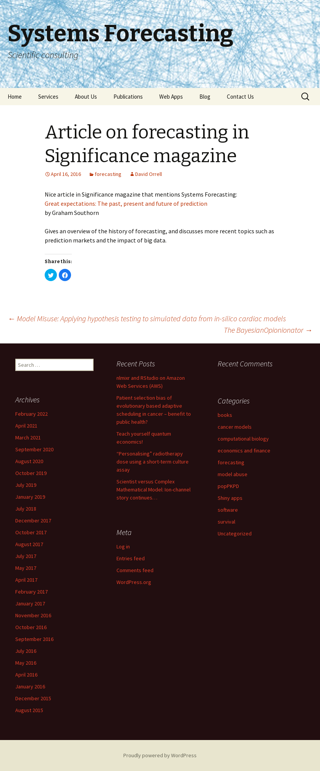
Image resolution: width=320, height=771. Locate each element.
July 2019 (25, 484)
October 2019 (31, 473)
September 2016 (34, 639)
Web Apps (171, 96)
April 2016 (26, 674)
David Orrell (148, 174)
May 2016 (25, 662)
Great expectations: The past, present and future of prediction (126, 203)
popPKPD (228, 486)
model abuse (232, 474)
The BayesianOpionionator (268, 330)
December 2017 (33, 520)
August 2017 (29, 544)
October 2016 (31, 627)
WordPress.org (133, 582)
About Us (86, 96)
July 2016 (25, 650)
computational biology (243, 438)
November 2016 (33, 615)
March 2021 (28, 437)
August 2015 (29, 710)
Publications (128, 96)
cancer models (235, 426)
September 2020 (34, 449)
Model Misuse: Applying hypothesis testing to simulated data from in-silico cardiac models (147, 318)
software (228, 509)
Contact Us (240, 96)
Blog (204, 96)
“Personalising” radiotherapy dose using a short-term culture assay (152, 461)
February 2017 (31, 591)
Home (15, 96)
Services (48, 96)
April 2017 (26, 579)
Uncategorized (235, 533)
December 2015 (33, 698)
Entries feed (130, 558)
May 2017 (25, 567)
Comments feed (135, 570)
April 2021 (26, 425)
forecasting (108, 174)
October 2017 (31, 532)
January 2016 (30, 686)
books (225, 415)
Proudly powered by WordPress (160, 755)
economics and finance (244, 450)
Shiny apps (230, 497)
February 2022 (31, 413)
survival (226, 521)
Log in (123, 546)
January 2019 (30, 496)
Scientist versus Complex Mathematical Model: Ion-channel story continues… (153, 489)
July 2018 (25, 508)
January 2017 (30, 603)
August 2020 (29, 461)
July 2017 (25, 556)
